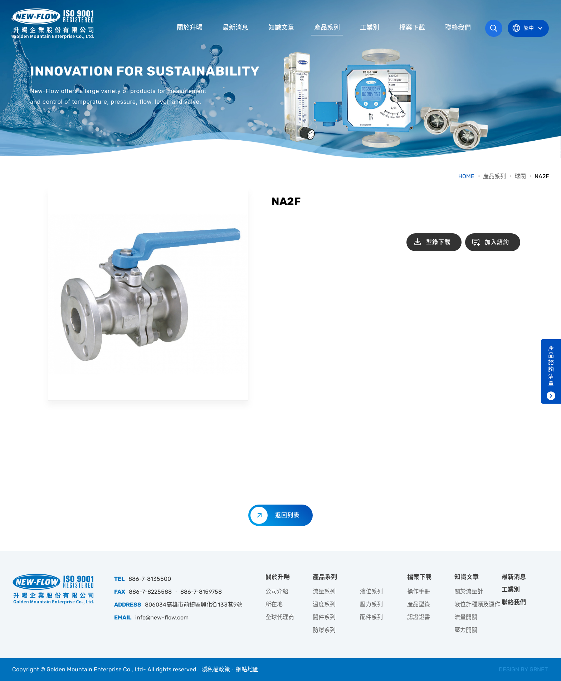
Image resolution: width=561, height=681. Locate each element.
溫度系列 (324, 604)
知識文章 (281, 27)
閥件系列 (324, 617)
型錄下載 (438, 242)
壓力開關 (465, 630)
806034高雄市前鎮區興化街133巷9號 (193, 604)
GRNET (538, 669)
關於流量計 (468, 591)
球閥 (520, 176)
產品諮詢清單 (551, 366)
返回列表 (287, 515)
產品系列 (327, 27)
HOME (466, 176)
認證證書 (418, 617)
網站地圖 (247, 669)
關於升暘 (190, 27)
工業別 (369, 27)
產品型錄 (418, 604)
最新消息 (235, 27)
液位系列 (371, 591)
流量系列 (324, 591)
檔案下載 (412, 27)
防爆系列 (324, 630)
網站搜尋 (493, 28)
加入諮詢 (497, 242)
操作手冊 (418, 591)
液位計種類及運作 (477, 604)
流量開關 (465, 617)
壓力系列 (371, 604)
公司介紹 (276, 591)
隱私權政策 (215, 669)
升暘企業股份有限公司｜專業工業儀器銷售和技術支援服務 (53, 23)
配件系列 (371, 617)
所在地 (274, 604)
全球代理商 (279, 617)
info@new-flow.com (162, 617)
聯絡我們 (458, 27)
